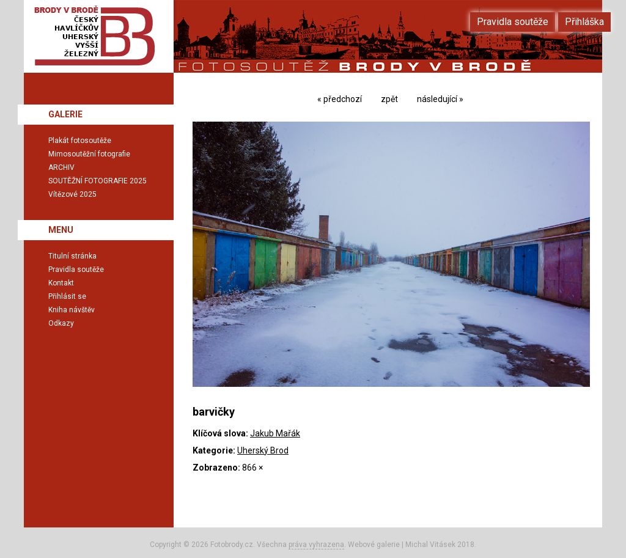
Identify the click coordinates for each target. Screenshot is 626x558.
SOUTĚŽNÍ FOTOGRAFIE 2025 (97, 181)
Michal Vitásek (430, 544)
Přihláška (584, 22)
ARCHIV (61, 167)
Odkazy (61, 323)
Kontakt (61, 283)
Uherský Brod (263, 450)
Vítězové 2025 (72, 194)
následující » (440, 99)
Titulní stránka (72, 256)
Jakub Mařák (275, 433)
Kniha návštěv (71, 310)
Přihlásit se (67, 296)
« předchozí (339, 99)
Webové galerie (374, 544)
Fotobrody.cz (231, 544)
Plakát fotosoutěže (79, 140)
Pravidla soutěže (76, 269)
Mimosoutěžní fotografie (89, 154)
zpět (389, 99)
